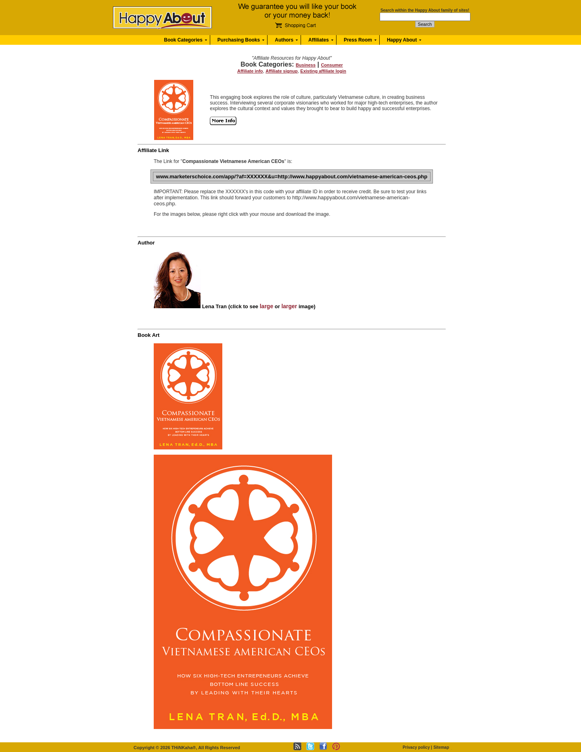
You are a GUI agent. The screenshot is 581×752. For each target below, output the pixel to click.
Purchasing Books (238, 40)
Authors (284, 40)
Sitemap (441, 747)
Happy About (402, 40)
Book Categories (183, 40)
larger (289, 306)
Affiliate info (250, 71)
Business (306, 65)
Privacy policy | (417, 747)
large (266, 306)
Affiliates (318, 40)
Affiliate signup (281, 71)
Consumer (332, 65)
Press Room (358, 40)
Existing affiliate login (323, 71)
